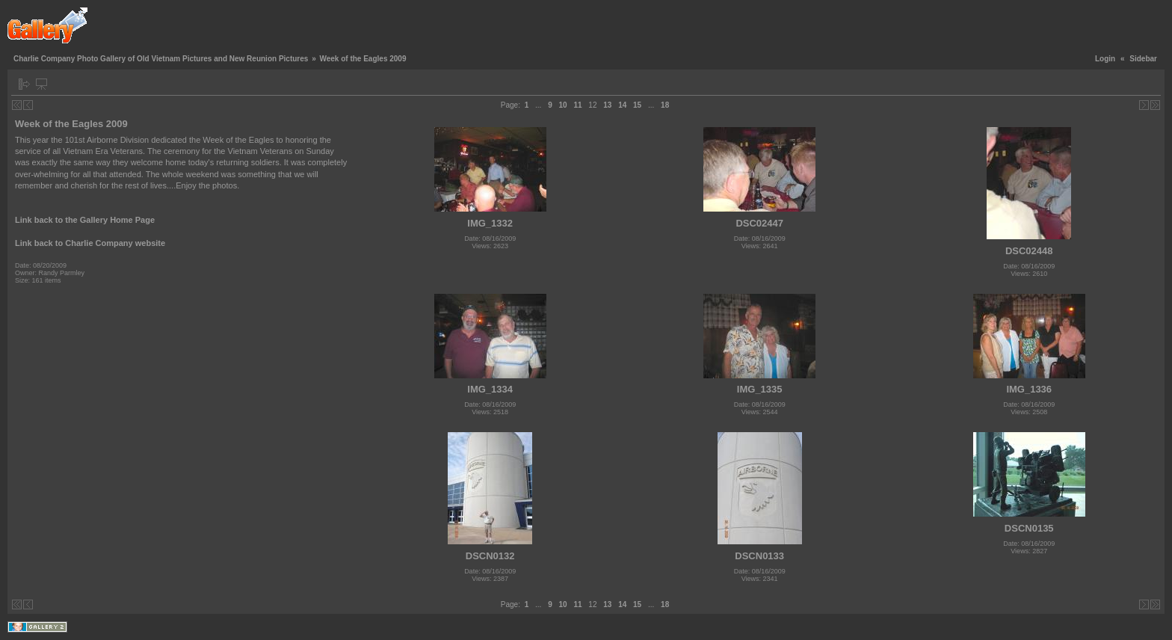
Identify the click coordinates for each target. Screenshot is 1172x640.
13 (607, 105)
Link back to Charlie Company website (90, 243)
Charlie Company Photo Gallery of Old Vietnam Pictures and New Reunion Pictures (160, 59)
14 (622, 105)
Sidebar (1143, 59)
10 (563, 105)
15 (637, 105)
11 (577, 105)
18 (665, 105)
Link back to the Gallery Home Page (85, 219)
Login (1105, 59)
